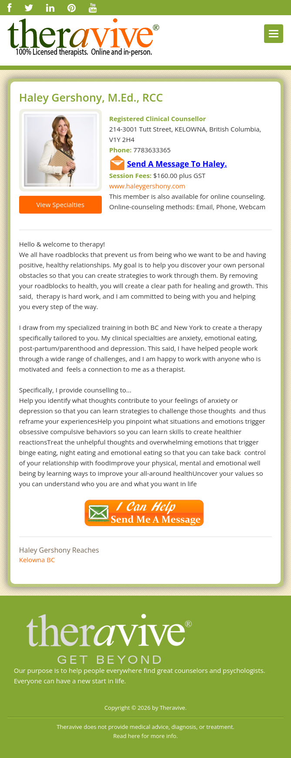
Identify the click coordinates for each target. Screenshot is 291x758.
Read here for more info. (145, 736)
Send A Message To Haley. (177, 163)
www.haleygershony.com (147, 185)
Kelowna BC (37, 559)
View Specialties (60, 204)
